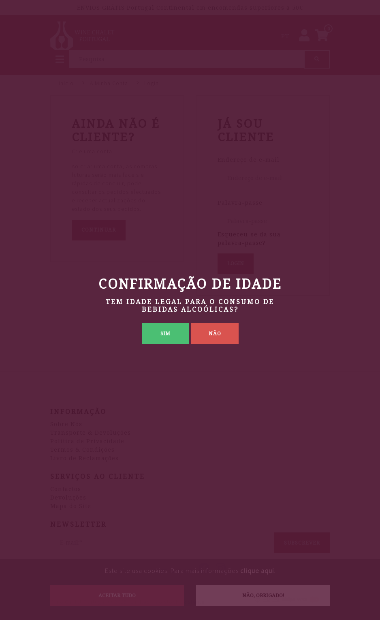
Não (215, 333)
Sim (165, 333)
